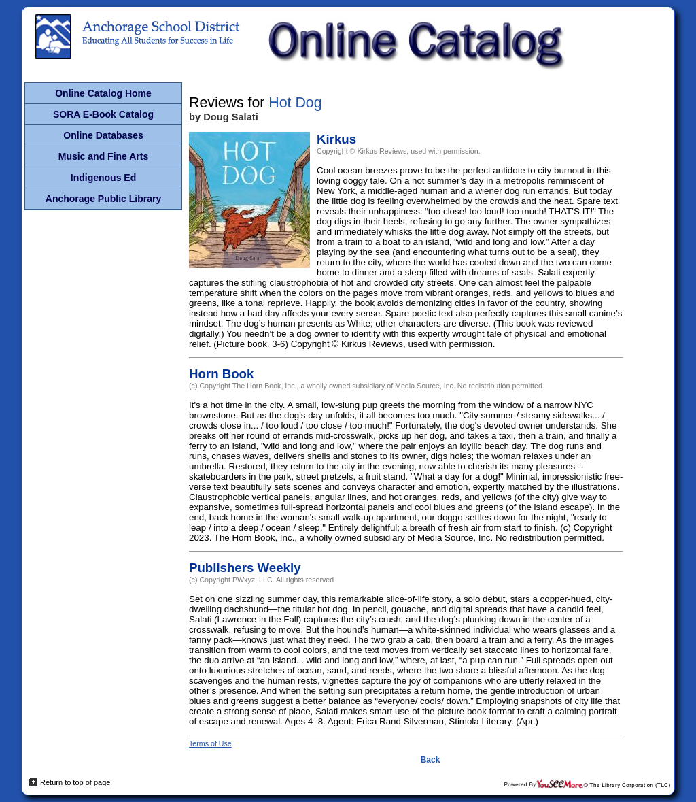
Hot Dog (294, 103)
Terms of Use (210, 743)
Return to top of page (75, 782)
